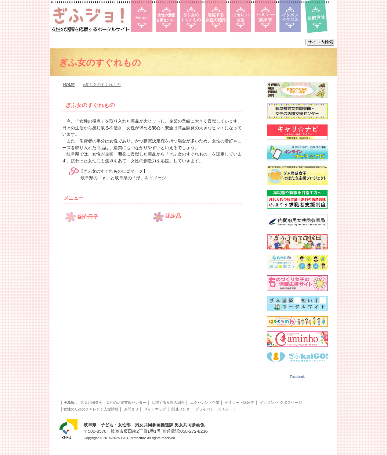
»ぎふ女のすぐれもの (102, 84)
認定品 (173, 216)
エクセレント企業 (204, 402)
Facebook (297, 376)
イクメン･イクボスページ (281, 402)
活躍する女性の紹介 (168, 402)
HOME (69, 84)
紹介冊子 (88, 217)
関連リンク (181, 409)
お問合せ (131, 409)
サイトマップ (155, 409)
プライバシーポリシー (213, 409)
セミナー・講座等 (239, 402)
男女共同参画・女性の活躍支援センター (113, 402)
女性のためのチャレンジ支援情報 (90, 409)
